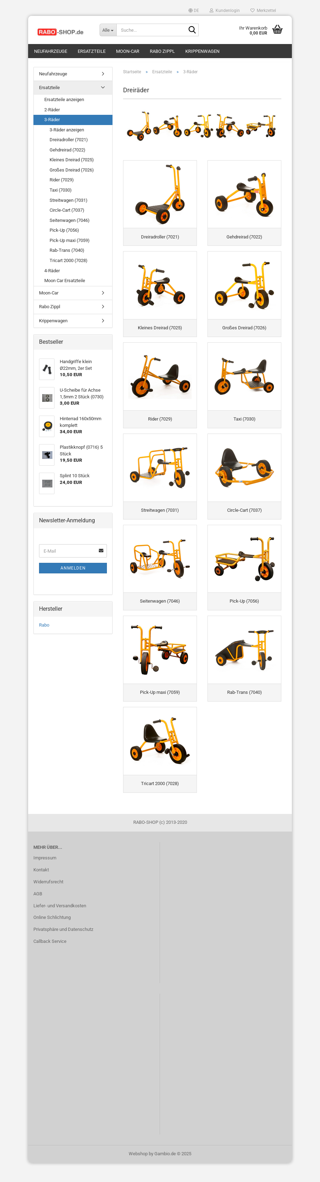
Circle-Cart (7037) (67, 213)
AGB (37, 912)
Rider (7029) (62, 183)
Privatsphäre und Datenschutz (63, 948)
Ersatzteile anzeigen (64, 103)
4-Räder (52, 274)
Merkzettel (263, 10)
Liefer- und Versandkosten (59, 924)
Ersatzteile (91, 51)
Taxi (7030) (61, 193)
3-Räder (52, 123)
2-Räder (52, 113)
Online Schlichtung (52, 936)
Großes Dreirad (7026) (72, 173)
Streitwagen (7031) (69, 203)
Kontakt (41, 888)
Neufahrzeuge (50, 51)
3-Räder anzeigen (67, 133)
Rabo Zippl (162, 51)
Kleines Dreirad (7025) (72, 163)
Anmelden (73, 571)
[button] (193, 10)
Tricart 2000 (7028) (69, 264)
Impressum (44, 876)
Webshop (138, 1172)
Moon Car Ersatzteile (64, 284)
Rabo (44, 628)
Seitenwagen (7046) (70, 223)
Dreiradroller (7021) (69, 143)
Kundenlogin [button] (225, 10)
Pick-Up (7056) (64, 233)
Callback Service (49, 960)
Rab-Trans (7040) (67, 254)
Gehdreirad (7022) (67, 153)
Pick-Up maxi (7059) (70, 244)
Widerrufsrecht (48, 900)
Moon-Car (127, 51)
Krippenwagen (202, 51)
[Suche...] (108, 30)
